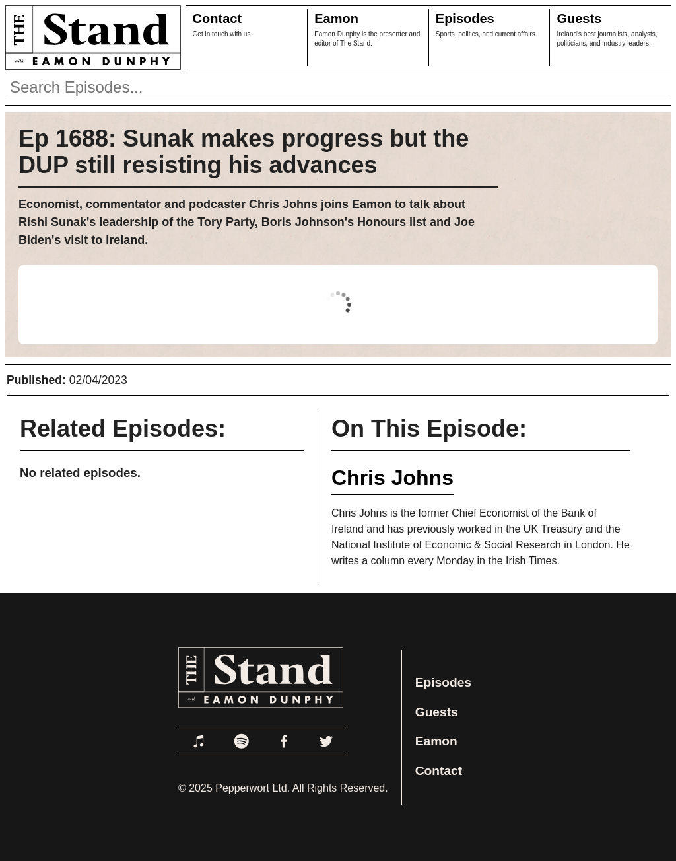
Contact (217, 18)
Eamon (336, 18)
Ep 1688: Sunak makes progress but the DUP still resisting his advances (243, 151)
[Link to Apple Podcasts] (199, 741)
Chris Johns (392, 478)
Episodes (465, 18)
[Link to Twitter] (326, 741)
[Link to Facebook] (284, 741)
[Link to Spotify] (241, 741)
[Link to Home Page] (90, 37)
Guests (579, 18)
